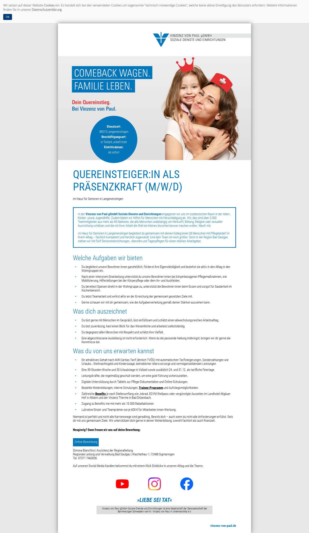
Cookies (49, 5)
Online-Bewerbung (86, 442)
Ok (7, 16)
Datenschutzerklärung (47, 10)
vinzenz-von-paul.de (223, 526)
